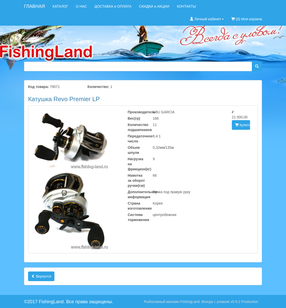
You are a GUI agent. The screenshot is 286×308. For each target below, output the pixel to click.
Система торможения (136, 217)
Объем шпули (134, 150)
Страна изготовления (136, 205)
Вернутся (41, 276)
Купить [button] (242, 125)
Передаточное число (136, 138)
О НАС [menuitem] (81, 6)
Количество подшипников (136, 127)
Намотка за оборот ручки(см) (136, 180)
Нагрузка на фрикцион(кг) (136, 164)
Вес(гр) (134, 118)
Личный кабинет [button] (206, 19)
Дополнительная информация (136, 194)
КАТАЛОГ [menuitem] (60, 6)
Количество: (98, 87)
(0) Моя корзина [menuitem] (246, 19)
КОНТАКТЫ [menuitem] (186, 6)
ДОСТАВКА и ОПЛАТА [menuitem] (112, 6)
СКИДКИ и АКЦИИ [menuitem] (154, 6)
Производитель (136, 112)
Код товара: (38, 87)
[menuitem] (266, 4)
